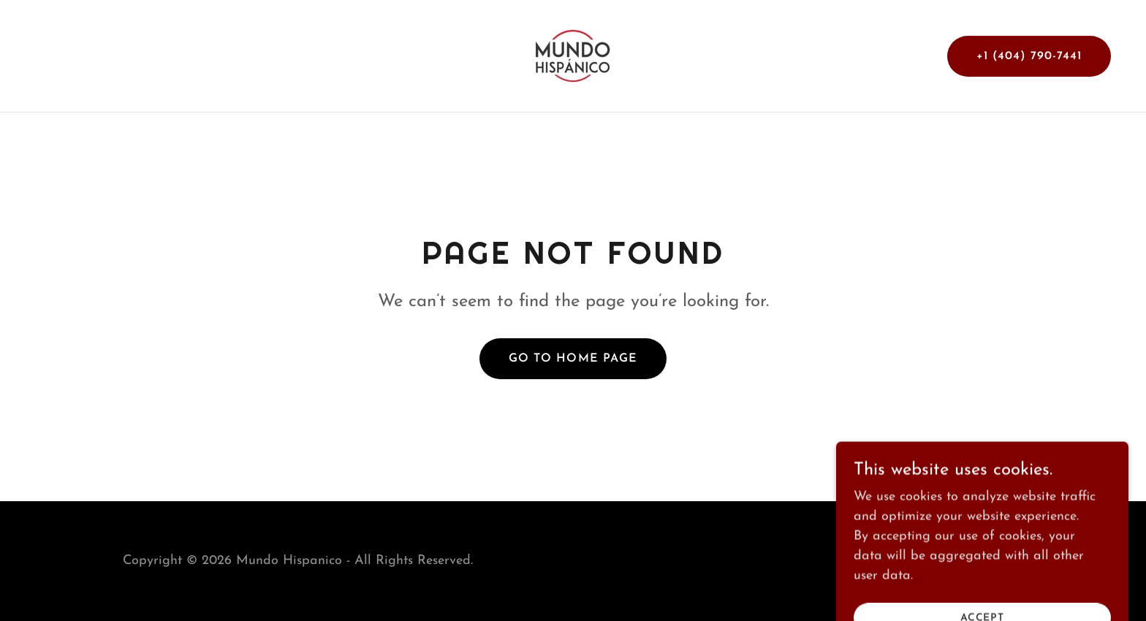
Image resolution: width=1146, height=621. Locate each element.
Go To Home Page (573, 359)
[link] (572, 55)
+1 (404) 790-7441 (1029, 56)
